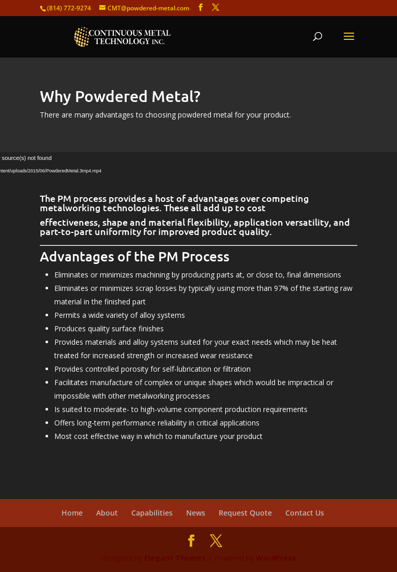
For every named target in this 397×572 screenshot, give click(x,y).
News (195, 513)
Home (72, 513)
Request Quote (245, 513)
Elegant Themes (175, 558)
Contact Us (304, 513)
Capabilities (152, 513)
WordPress (276, 558)
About (107, 513)
